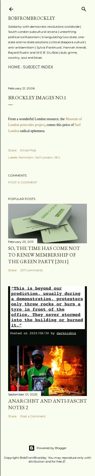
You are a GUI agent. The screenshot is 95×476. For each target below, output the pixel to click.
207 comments (31, 270)
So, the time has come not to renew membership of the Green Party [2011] (44, 255)
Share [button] (12, 150)
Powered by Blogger (48, 448)
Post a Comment (22, 182)
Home (14, 67)
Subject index (38, 67)
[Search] (84, 8)
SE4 (57, 157)
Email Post (28, 150)
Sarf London (44, 157)
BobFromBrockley (31, 18)
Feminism (26, 157)
